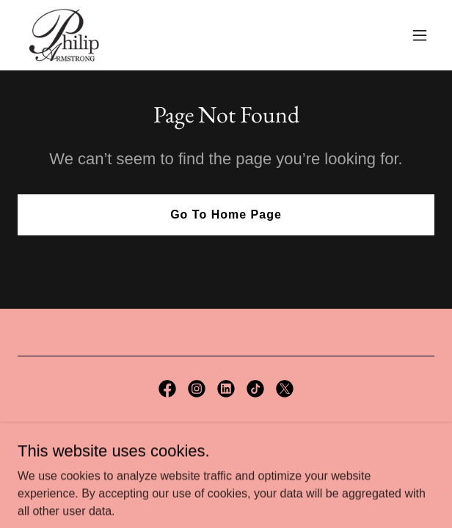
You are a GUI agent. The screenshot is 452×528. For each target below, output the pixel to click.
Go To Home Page (226, 214)
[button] (419, 35)
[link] (64, 35)
